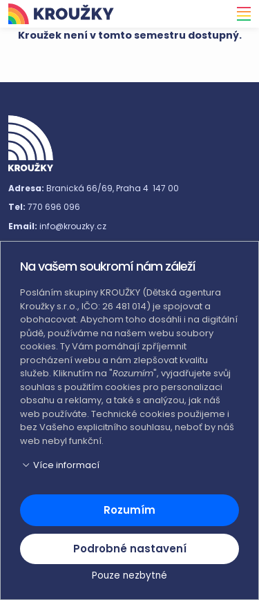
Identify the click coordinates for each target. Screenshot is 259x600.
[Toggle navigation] (240, 13)
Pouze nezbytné (129, 575)
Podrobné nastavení (129, 548)
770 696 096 (54, 207)
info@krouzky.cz (72, 226)
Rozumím (129, 510)
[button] (129, 465)
